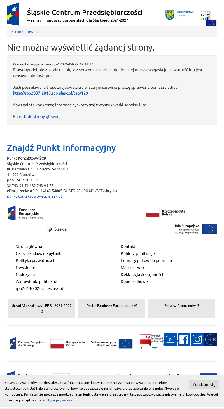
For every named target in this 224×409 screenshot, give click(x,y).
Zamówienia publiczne (36, 281)
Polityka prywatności (35, 260)
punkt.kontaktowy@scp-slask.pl (34, 196)
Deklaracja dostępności (142, 274)
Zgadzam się (204, 384)
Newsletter (26, 267)
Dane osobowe (134, 281)
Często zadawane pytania (39, 253)
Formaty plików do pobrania (146, 260)
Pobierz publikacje (138, 253)
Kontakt (128, 246)
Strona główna (24, 31)
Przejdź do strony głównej (37, 116)
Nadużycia (25, 274)
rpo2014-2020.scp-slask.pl (39, 288)
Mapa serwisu (133, 267)
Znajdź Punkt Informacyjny (61, 148)
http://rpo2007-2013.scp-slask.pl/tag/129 (50, 93)
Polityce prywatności (58, 400)
